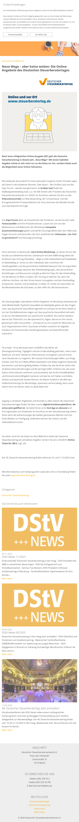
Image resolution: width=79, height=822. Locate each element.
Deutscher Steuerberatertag (15, 495)
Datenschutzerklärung (39, 805)
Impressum (39, 808)
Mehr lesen (7, 578)
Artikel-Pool (18, 61)
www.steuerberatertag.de (23, 475)
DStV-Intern (39, 812)
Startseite (6, 61)
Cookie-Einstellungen (39, 801)
